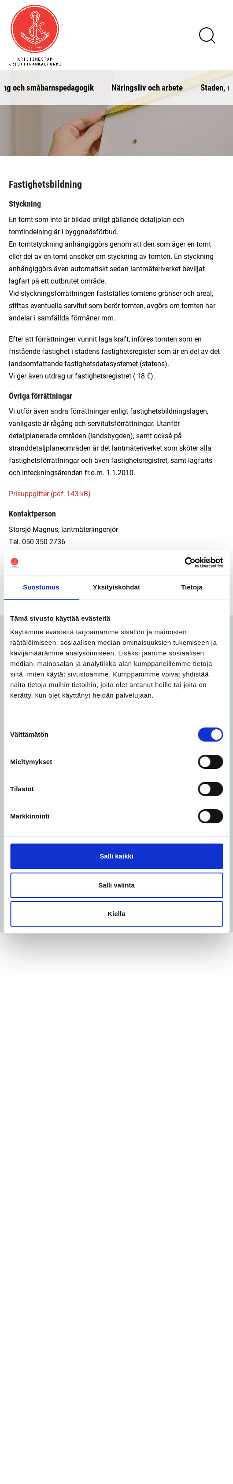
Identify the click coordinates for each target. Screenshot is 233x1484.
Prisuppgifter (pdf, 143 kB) (50, 493)
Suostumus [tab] (41, 587)
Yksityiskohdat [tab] (116, 587)
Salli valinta (116, 885)
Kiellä (116, 913)
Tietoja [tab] (192, 587)
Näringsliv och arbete (147, 87)
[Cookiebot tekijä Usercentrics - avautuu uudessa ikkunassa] (184, 562)
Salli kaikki (116, 856)
